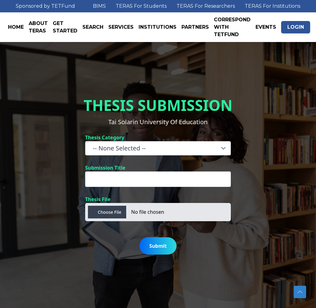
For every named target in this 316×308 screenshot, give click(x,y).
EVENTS (266, 27)
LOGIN (295, 27)
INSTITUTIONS (158, 27)
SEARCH (92, 27)
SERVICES (121, 27)
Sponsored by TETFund (45, 6)
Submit (158, 246)
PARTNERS (195, 27)
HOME (16, 27)
